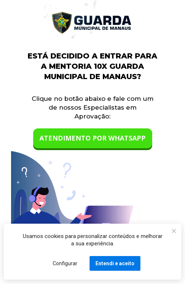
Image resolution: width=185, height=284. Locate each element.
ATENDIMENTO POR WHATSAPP (92, 138)
